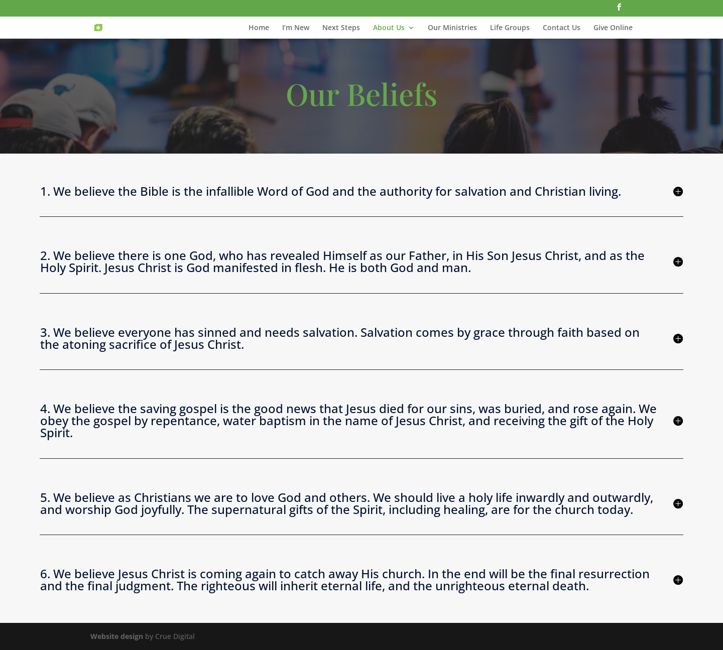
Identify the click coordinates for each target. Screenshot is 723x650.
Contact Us (561, 28)
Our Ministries (452, 28)
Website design (116, 636)
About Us (389, 28)
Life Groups (510, 28)
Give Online (613, 28)
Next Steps (341, 28)
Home (259, 28)
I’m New (295, 28)
